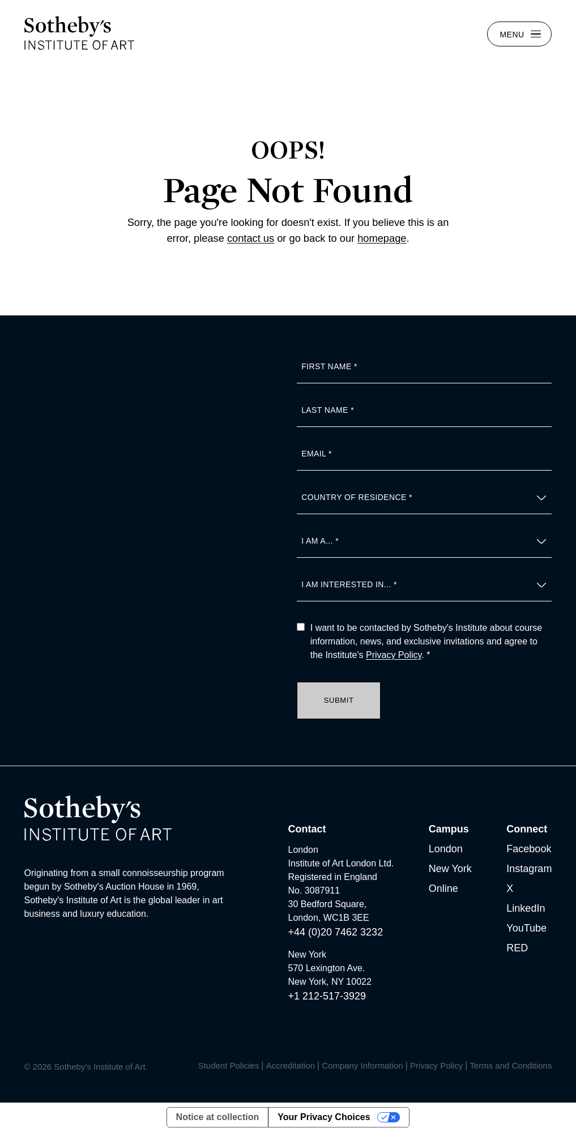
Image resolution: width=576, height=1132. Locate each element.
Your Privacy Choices (324, 1117)
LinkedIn (525, 908)
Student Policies (228, 1065)
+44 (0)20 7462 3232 (335, 932)
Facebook (528, 849)
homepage (381, 238)
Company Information (362, 1065)
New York (450, 868)
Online (443, 888)
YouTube (526, 928)
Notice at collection (217, 1117)
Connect (526, 829)
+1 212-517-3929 (327, 996)
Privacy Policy (393, 655)
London (446, 849)
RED (517, 948)
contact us (250, 238)
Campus (449, 829)
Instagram (529, 868)
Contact (307, 829)
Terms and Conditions (511, 1065)
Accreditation (290, 1065)
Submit (339, 700)
